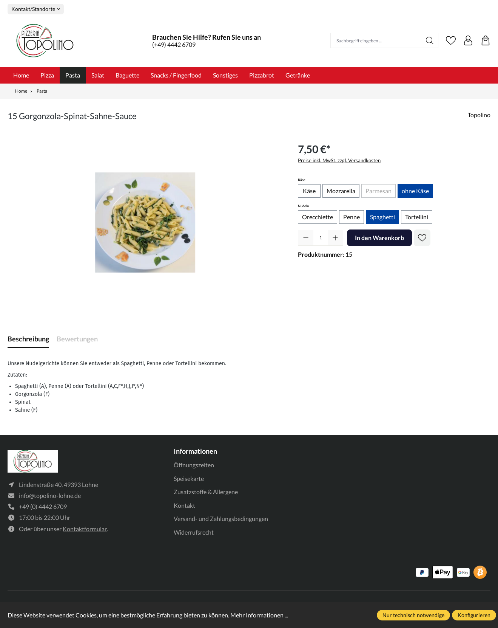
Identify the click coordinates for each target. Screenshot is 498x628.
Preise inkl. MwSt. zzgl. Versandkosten (339, 160)
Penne (351, 216)
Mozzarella (341, 190)
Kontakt (184, 505)
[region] (145, 222)
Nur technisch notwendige (413, 615)
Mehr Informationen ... (259, 615)
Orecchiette (317, 216)
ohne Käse (415, 190)
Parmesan (380, 192)
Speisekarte (189, 478)
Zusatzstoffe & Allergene (206, 491)
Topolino (479, 114)
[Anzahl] (320, 237)
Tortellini (416, 216)
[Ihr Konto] (468, 40)
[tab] (28, 339)
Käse (309, 190)
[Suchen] (429, 40)
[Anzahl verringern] (305, 237)
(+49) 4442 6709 (174, 44)
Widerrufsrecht (194, 532)
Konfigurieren (474, 615)
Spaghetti (382, 216)
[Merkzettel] (451, 40)
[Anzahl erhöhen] (335, 237)
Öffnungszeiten (194, 464)
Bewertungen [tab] (77, 339)
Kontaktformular (85, 528)
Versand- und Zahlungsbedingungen (221, 518)
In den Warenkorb (379, 237)
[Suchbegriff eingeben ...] (376, 40)
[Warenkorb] (485, 40)
